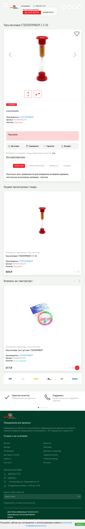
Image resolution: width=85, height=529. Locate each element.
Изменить (48, 9)
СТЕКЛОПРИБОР (27, 100)
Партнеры (47, 430)
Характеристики (36, 149)
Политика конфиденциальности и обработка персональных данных (21, 514)
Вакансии (47, 426)
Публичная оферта (15, 519)
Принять (80, 524)
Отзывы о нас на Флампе (15, 419)
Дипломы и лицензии (52, 434)
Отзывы (67, 149)
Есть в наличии (20, 344)
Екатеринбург (25, 2)
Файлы (53, 149)
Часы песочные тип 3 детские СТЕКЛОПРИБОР (24, 333)
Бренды (7, 430)
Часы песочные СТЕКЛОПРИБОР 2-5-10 (21, 239)
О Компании (9, 434)
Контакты (8, 446)
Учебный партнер (50, 442)
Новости (7, 442)
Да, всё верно (32, 9)
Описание (19, 149)
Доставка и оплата (11, 438)
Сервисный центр (50, 438)
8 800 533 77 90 (40, 2)
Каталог (7, 426)
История (46, 446)
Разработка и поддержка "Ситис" (61, 509)
